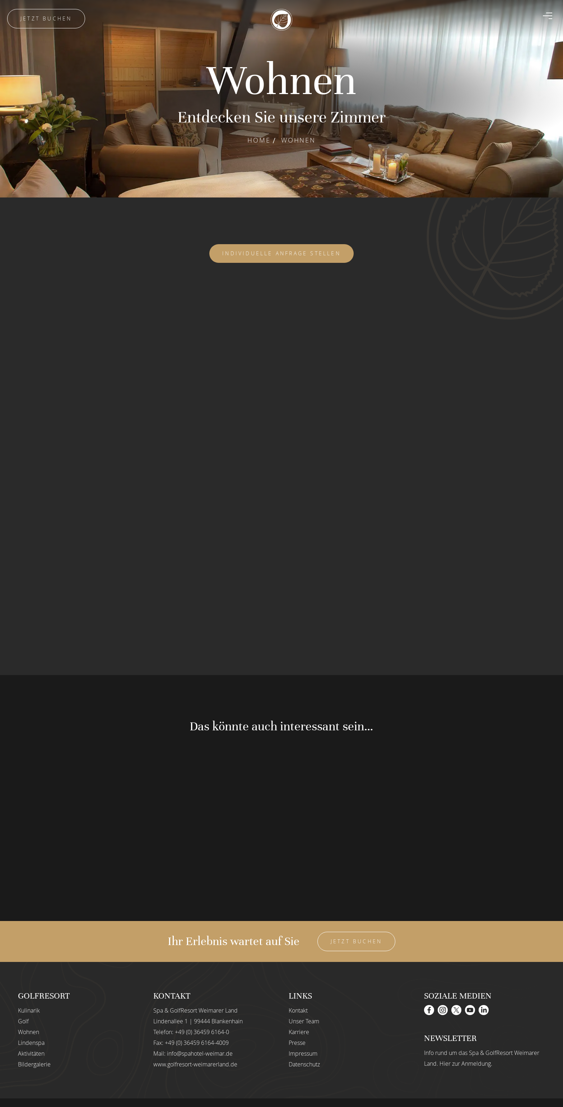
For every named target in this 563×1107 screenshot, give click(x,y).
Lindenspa (31, 1043)
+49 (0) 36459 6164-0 (202, 1032)
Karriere (299, 1032)
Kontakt (298, 1010)
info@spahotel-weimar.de (200, 1053)
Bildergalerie (34, 1064)
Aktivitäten (31, 1053)
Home (258, 140)
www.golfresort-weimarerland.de (195, 1064)
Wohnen (28, 1032)
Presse (297, 1043)
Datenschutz (304, 1064)
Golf (23, 1021)
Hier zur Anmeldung (465, 1064)
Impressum (303, 1053)
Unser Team (304, 1021)
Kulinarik (29, 1010)
